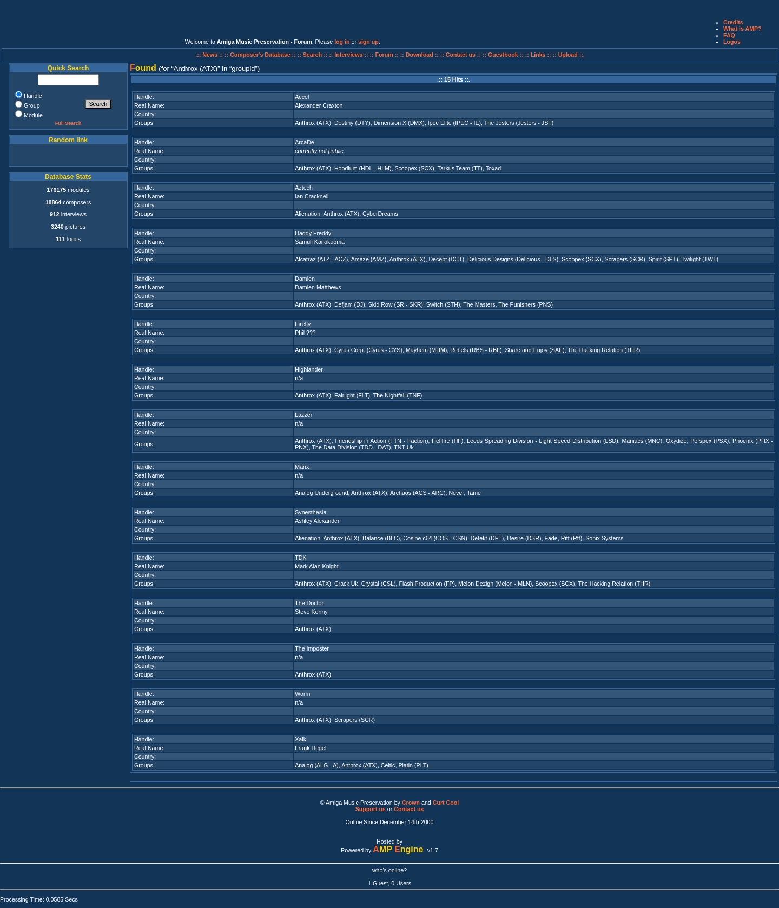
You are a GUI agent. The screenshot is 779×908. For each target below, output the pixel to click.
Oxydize (676, 441)
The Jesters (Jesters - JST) (519, 123)
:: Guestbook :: (503, 54)
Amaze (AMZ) (369, 259)
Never (456, 492)
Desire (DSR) (524, 538)
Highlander (309, 369)
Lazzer (303, 415)
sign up (368, 41)
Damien (305, 278)
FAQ (729, 35)
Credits (733, 22)
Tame (474, 492)
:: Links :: (538, 54)
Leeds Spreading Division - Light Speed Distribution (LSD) (542, 441)
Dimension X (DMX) (399, 123)
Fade (550, 538)
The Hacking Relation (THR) (603, 350)
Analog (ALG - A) (317, 765)
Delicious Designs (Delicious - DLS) (512, 259)
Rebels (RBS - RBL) (475, 350)
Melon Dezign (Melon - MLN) (495, 583)
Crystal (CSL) (378, 583)
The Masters (479, 304)
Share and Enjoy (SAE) (535, 350)
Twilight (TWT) (699, 259)
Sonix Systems (604, 538)
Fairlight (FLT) (352, 395)
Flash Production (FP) (427, 583)
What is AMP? (742, 28)
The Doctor (309, 603)
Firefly (303, 324)
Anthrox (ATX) (313, 123)
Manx (302, 466)
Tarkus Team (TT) (460, 168)
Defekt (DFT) (487, 538)
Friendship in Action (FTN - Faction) (381, 441)
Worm (302, 694)
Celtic (388, 765)
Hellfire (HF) (447, 441)
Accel (302, 97)
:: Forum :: (385, 54)
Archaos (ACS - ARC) (417, 492)
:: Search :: (313, 54)
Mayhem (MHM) (426, 350)
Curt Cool (446, 802)
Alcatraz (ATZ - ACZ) (321, 259)
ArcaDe (304, 142)
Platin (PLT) (413, 765)
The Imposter (312, 648)
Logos (732, 41)
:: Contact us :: (460, 54)
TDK (300, 557)
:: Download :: (420, 54)
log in (341, 41)
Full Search (68, 123)
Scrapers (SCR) (625, 259)
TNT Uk (404, 447)
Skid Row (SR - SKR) (395, 304)
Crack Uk (346, 583)
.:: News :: (210, 54)
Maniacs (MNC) (642, 441)
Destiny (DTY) (352, 123)
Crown (411, 802)
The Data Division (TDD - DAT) (351, 447)
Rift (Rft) (572, 538)
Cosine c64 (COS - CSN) (435, 538)
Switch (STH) (443, 304)
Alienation (307, 213)
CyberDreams (380, 213)
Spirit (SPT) (663, 259)
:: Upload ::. (569, 54)
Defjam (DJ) (349, 304)
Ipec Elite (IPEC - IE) (454, 123)
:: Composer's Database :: (261, 54)
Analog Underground (321, 492)
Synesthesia (310, 512)
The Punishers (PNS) (525, 304)
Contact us (409, 809)
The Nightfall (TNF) (397, 395)
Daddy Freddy (313, 233)
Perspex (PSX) (709, 441)
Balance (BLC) (381, 538)
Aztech (304, 187)
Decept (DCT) (446, 259)
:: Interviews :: (349, 54)
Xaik (300, 739)
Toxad (493, 168)
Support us (370, 809)
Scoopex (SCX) (414, 168)
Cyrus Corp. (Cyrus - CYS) (368, 350)
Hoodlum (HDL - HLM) (363, 168)
